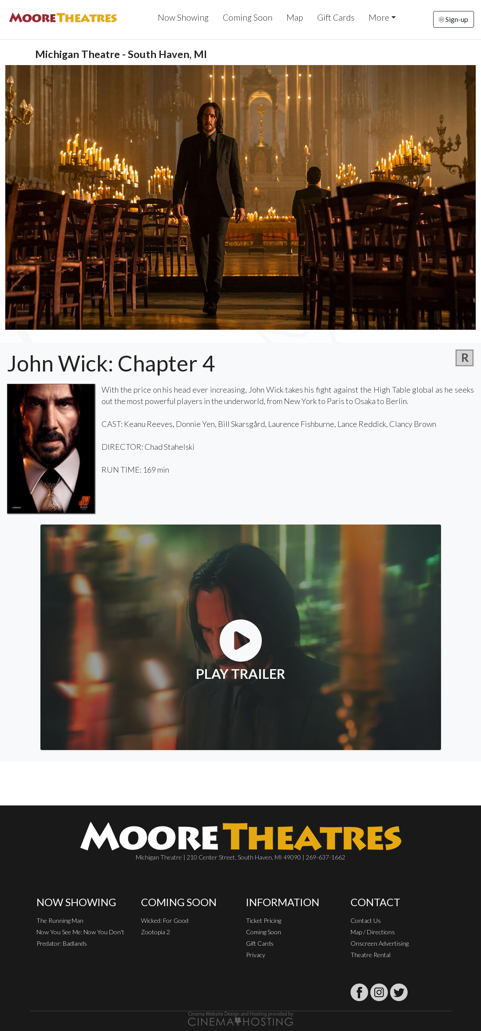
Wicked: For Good (164, 920)
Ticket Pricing (263, 920)
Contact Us (366, 920)
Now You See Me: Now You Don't (80, 932)
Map (294, 17)
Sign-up (453, 19)
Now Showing (183, 17)
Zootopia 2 (155, 932)
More (379, 17)
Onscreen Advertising (380, 943)
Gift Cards (335, 17)
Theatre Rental (371, 954)
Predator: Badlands (61, 943)
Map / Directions (373, 932)
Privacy (255, 954)
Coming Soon (247, 17)
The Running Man (59, 920)
